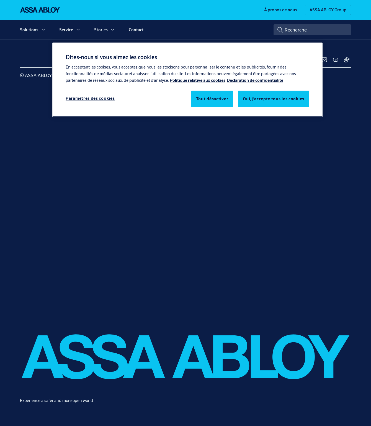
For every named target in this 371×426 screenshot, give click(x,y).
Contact (136, 29)
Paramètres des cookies (90, 98)
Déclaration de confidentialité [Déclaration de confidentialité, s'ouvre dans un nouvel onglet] (255, 80)
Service (66, 29)
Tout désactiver (212, 98)
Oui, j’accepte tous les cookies (273, 98)
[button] (43, 30)
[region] (187, 80)
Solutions (29, 29)
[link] (280, 10)
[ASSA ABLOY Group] (328, 10)
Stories (101, 29)
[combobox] (312, 29)
